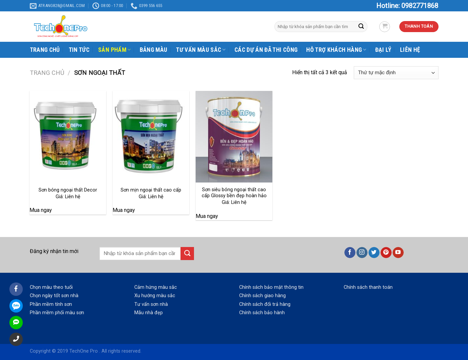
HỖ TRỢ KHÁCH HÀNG (336, 49)
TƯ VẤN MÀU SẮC (200, 49)
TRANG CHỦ (45, 49)
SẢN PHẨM (114, 49)
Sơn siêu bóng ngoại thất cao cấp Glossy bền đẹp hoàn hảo (234, 193)
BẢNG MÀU (154, 49)
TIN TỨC (79, 49)
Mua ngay (40, 210)
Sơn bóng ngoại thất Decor (68, 190)
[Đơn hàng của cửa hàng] (396, 72)
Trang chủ (47, 72)
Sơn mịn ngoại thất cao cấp (151, 190)
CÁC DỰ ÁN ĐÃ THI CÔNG (266, 49)
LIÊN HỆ (410, 49)
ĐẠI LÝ (383, 49)
